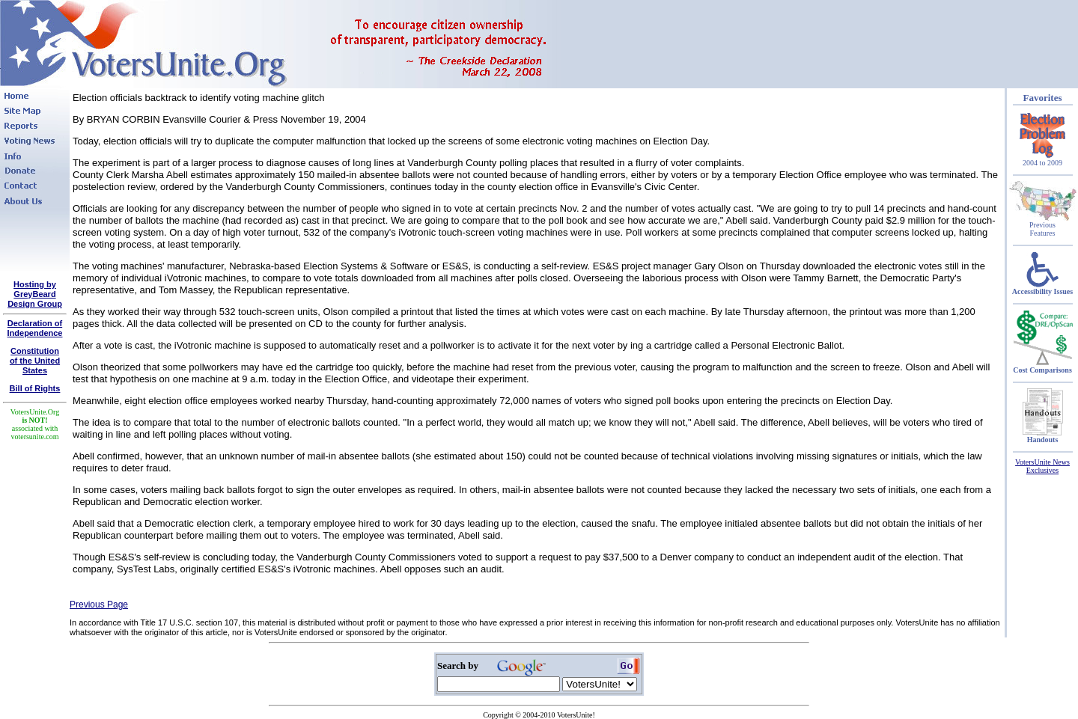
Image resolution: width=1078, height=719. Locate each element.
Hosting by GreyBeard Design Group (34, 294)
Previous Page (99, 604)
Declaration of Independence (35, 328)
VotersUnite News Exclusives (1042, 466)
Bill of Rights (35, 388)
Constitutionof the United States (35, 360)
